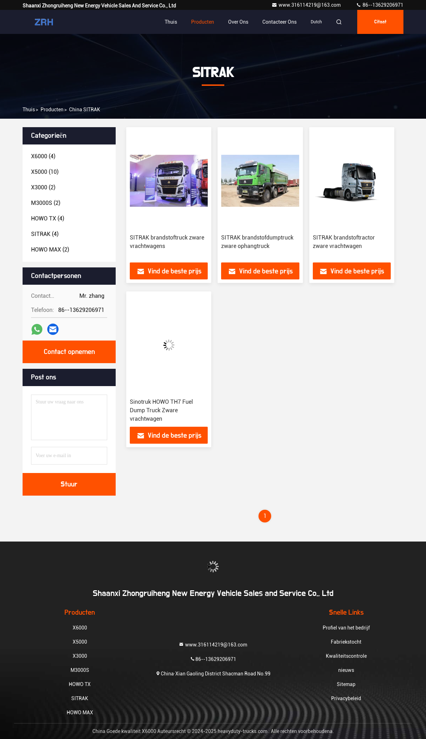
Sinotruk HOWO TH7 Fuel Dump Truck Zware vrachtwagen (161, 410)
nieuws (346, 670)
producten (52, 109)
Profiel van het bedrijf (346, 628)
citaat (380, 21)
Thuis (171, 22)
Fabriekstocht (346, 642)
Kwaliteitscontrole (346, 656)
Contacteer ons (279, 22)
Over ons (238, 22)
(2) (43, 187)
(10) (45, 172)
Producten (202, 22)
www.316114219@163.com (307, 5)
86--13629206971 (379, 5)
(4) (43, 156)
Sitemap (346, 684)
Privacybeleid (346, 698)
